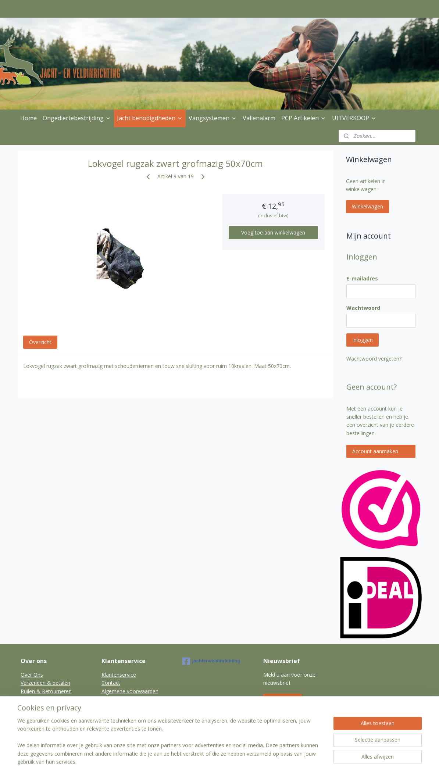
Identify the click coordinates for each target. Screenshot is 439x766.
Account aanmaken (375, 451)
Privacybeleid (36, 699)
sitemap (199, 752)
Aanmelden (282, 700)
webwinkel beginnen (242, 752)
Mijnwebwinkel (307, 752)
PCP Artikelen (303, 118)
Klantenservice (118, 674)
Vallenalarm (259, 118)
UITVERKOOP (354, 118)
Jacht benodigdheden (150, 118)
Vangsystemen (213, 118)
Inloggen (362, 339)
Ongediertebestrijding (77, 118)
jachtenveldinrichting (211, 661)
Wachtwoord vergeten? (373, 358)
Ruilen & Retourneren (46, 691)
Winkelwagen (367, 206)
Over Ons (32, 674)
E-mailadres (362, 278)
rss (214, 752)
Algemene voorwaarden (129, 691)
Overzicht (40, 342)
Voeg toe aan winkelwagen (274, 232)
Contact (110, 682)
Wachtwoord (363, 307)
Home (28, 118)
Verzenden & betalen (45, 682)
